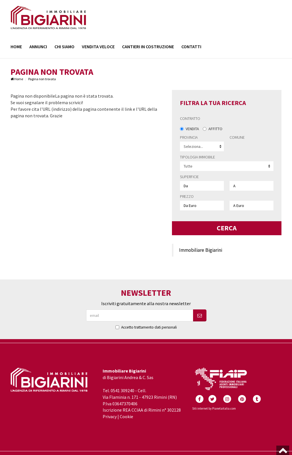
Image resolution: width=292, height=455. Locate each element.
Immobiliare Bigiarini (200, 250)
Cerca (227, 228)
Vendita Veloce (98, 46)
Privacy (110, 416)
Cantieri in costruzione (148, 46)
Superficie (189, 176)
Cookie (126, 416)
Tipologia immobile (197, 157)
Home (16, 46)
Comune (237, 137)
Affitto (212, 128)
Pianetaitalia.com (224, 408)
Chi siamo (64, 46)
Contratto (190, 118)
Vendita (189, 128)
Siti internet (200, 408)
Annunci (38, 46)
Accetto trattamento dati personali (149, 327)
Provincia (189, 137)
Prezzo (187, 196)
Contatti (191, 46)
